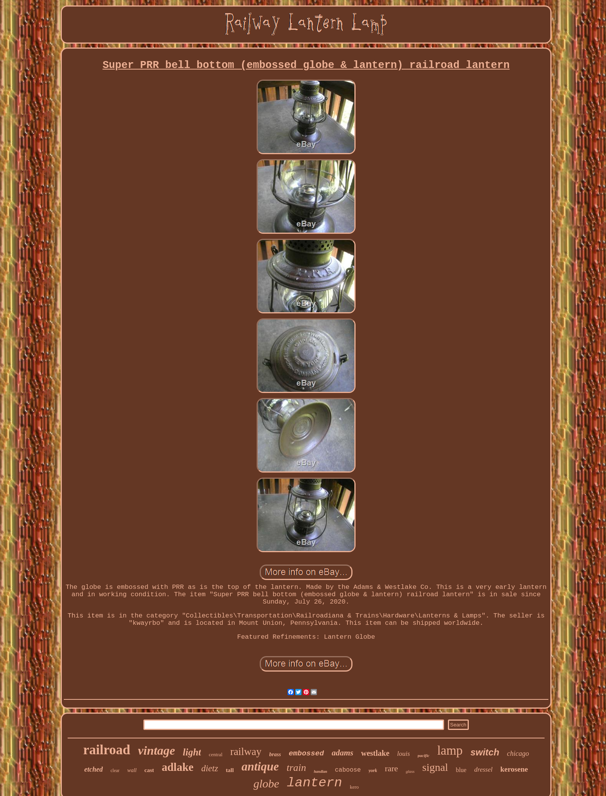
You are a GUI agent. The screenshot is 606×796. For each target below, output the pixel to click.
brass (275, 754)
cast (149, 770)
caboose (348, 770)
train (296, 767)
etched (93, 769)
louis (403, 753)
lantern (314, 783)
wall (131, 770)
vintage (156, 750)
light (192, 752)
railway (246, 751)
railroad (106, 749)
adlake (177, 767)
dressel (483, 769)
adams (342, 752)
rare (391, 768)
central (215, 754)
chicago (518, 753)
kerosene (514, 769)
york (373, 770)
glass (410, 771)
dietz (209, 768)
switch (484, 752)
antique (260, 766)
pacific (424, 755)
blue (461, 770)
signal (435, 767)
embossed (306, 753)
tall (230, 770)
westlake (375, 753)
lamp (450, 750)
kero (354, 787)
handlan (320, 771)
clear (115, 770)
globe (266, 783)
